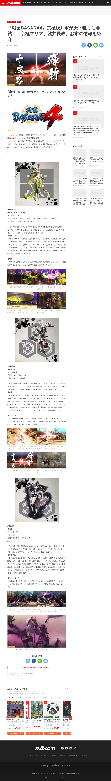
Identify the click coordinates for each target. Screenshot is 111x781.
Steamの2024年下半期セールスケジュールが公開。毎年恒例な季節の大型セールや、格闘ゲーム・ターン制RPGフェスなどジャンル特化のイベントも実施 (86, 131)
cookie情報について (72, 755)
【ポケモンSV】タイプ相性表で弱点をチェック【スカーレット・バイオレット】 (86, 103)
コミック (36, 697)
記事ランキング (79, 57)
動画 (67, 2)
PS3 (19, 21)
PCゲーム (38, 2)
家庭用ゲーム (11, 21)
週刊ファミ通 (84, 2)
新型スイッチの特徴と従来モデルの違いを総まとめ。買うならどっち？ (96, 160)
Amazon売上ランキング (17, 689)
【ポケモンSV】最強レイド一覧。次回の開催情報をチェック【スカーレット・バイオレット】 (86, 77)
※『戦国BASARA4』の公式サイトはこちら (36, 667)
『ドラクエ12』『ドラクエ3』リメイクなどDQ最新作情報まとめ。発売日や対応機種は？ (96, 180)
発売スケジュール (46, 2)
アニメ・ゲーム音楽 (55, 697)
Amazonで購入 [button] (15, 733)
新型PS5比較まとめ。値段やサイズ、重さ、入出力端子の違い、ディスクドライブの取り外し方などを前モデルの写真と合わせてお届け (79, 160)
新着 (24, 2)
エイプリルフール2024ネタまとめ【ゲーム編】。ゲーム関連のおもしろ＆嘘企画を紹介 (96, 201)
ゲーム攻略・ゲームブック (23, 697)
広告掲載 (81, 755)
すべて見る (68, 688)
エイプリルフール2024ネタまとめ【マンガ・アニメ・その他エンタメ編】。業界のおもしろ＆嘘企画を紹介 (80, 181)
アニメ (44, 697)
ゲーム (11, 697)
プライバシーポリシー (43, 755)
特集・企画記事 (74, 2)
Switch (28, 2)
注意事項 (61, 755)
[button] (70, 718)
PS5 (33, 2)
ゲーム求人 (56, 2)
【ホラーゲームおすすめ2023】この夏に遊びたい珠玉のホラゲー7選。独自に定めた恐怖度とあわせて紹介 (80, 201)
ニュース (62, 2)
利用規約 (54, 755)
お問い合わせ (31, 755)
